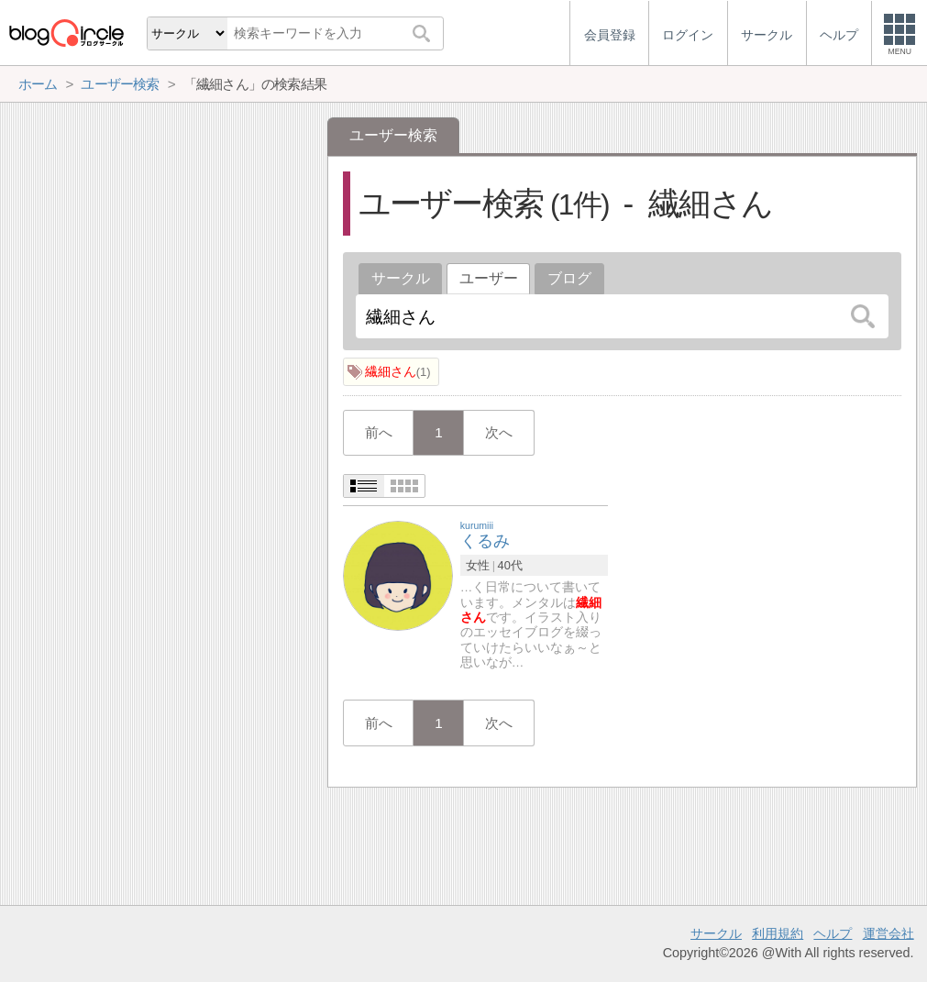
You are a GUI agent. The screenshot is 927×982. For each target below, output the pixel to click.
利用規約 (777, 933)
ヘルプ (832, 933)
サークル (400, 278)
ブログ (569, 278)
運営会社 (888, 933)
